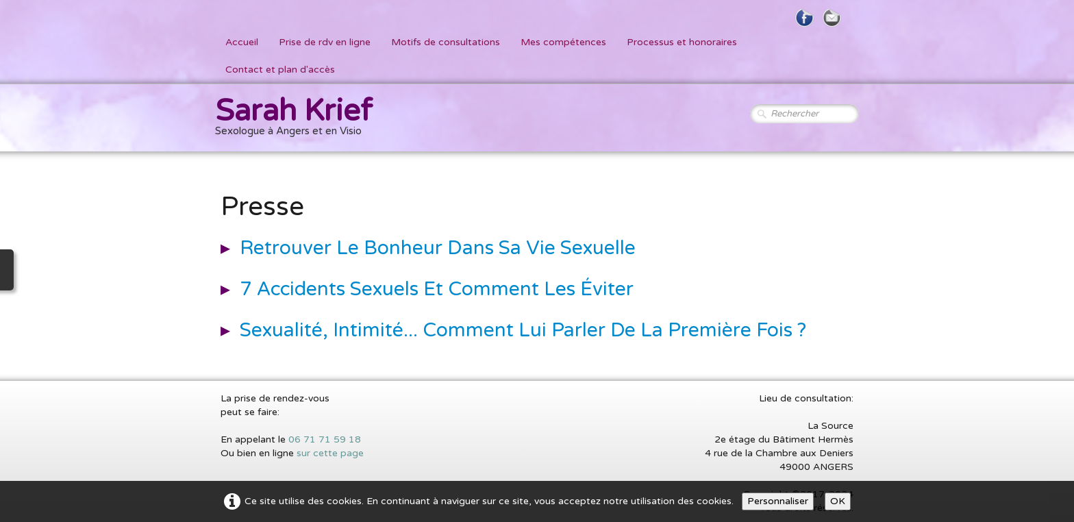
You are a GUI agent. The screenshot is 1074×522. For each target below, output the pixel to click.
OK (837, 501)
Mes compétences (563, 42)
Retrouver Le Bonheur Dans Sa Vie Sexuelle (438, 248)
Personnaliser (777, 501)
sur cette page (330, 453)
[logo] (299, 119)
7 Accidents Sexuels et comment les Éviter (437, 289)
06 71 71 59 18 (324, 439)
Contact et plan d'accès (280, 69)
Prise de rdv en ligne (325, 42)
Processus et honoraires (682, 42)
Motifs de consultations (445, 42)
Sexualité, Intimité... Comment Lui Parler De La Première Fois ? (523, 330)
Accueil (241, 42)
